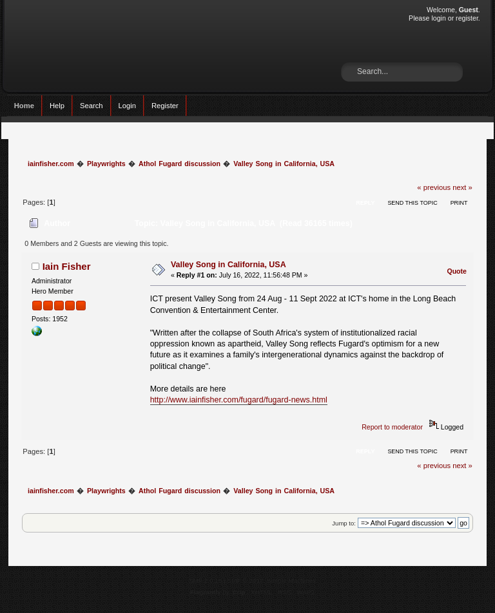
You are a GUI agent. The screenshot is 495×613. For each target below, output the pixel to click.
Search (91, 105)
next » (462, 187)
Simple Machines (291, 580)
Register (165, 105)
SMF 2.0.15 (205, 580)
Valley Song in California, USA (228, 264)
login (438, 18)
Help (57, 105)
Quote (457, 271)
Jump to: (344, 523)
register (467, 18)
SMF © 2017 (246, 580)
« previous (434, 187)
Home (24, 105)
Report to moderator (392, 427)
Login (127, 105)
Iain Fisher (67, 266)
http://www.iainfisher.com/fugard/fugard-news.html (238, 399)
